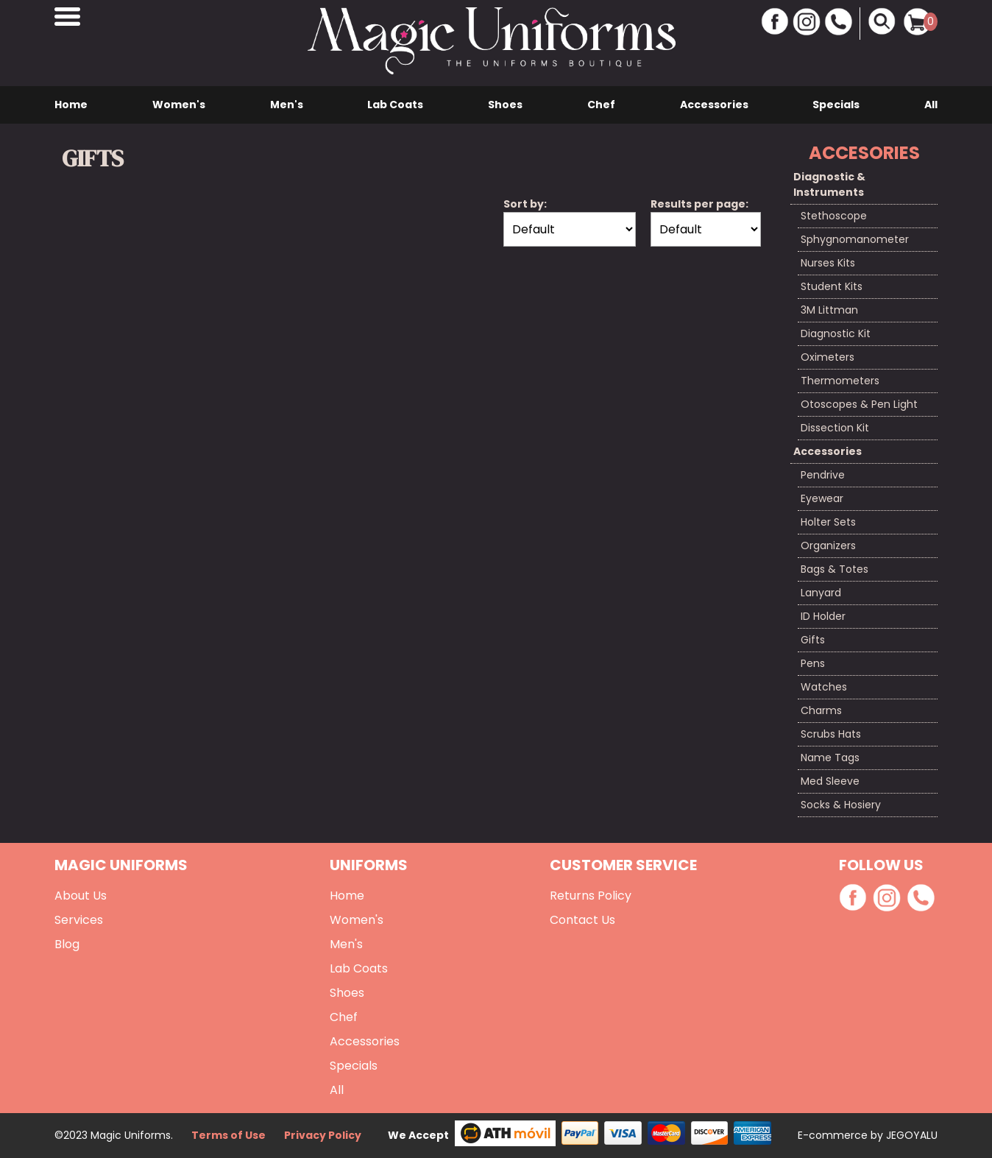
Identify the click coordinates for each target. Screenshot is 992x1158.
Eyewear (822, 498)
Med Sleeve (830, 781)
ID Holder (823, 616)
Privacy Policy (322, 1135)
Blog (66, 944)
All (931, 104)
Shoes (505, 104)
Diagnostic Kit (836, 333)
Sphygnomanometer (855, 239)
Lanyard (821, 592)
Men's (286, 104)
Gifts (813, 639)
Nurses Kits (828, 262)
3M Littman (829, 310)
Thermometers (840, 380)
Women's (178, 104)
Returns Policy (590, 895)
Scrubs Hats (831, 734)
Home (71, 104)
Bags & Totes (834, 569)
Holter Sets (828, 522)
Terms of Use (228, 1135)
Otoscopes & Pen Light (859, 404)
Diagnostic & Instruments (829, 184)
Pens (813, 663)
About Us (80, 895)
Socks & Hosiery (841, 804)
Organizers (828, 545)
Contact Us (582, 919)
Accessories (714, 104)
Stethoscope (834, 215)
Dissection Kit (835, 427)
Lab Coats (395, 104)
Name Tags (830, 757)
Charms (821, 710)
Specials (836, 104)
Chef (601, 104)
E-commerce (834, 1135)
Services (78, 919)
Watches (824, 686)
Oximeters (827, 357)
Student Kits (831, 286)
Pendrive (823, 474)
